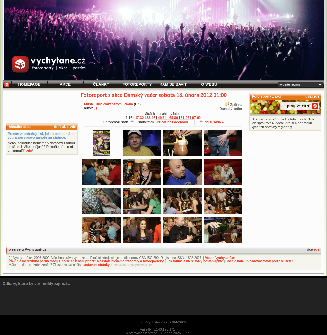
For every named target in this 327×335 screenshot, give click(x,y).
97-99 (196, 117)
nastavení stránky (96, 265)
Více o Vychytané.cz (220, 258)
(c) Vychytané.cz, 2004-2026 (163, 322)
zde (73, 126)
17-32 (139, 117)
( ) (95, 108)
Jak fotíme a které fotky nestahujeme (195, 261)
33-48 (150, 117)
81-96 (185, 117)
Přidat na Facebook (172, 122)
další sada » (211, 122)
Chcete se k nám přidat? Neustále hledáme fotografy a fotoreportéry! (111, 261)
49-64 (162, 117)
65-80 (173, 117)
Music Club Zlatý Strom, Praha (108, 104)
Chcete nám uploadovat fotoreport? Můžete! (259, 261)
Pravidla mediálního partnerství (33, 261)
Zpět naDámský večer (230, 106)
